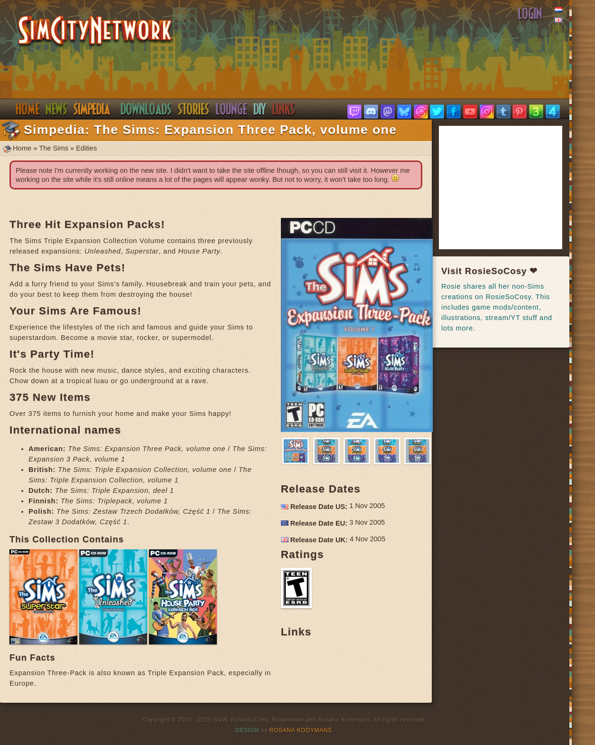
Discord (231, 109)
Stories (194, 109)
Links (283, 109)
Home (27, 109)
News (56, 109)
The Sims (53, 148)
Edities (86, 148)
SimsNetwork (95, 31)
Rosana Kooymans (301, 730)
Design (248, 730)
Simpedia (92, 109)
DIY (259, 109)
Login (530, 14)
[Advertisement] (512, 187)
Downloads (146, 109)
